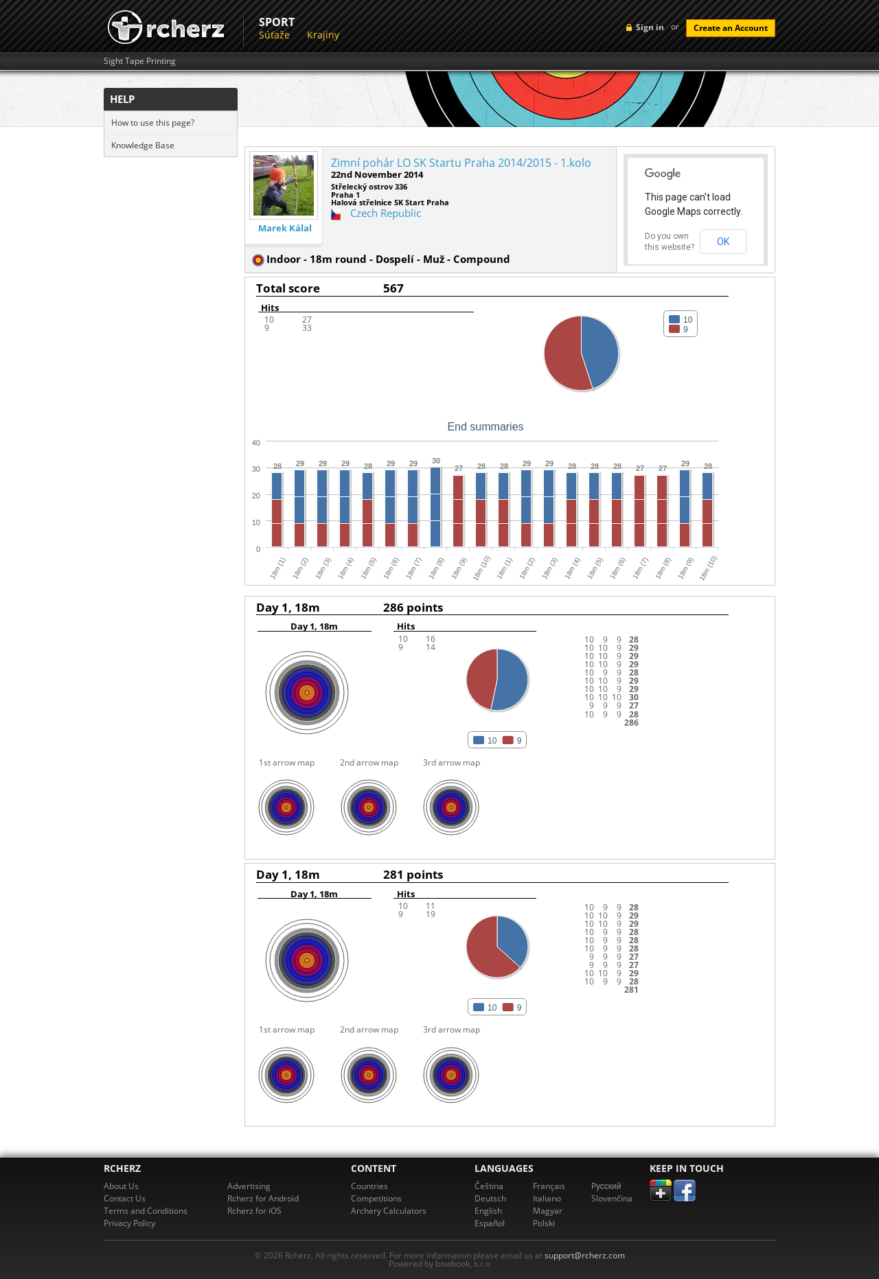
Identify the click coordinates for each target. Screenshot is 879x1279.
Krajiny (323, 34)
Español (490, 1223)
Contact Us (125, 1198)
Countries (369, 1186)
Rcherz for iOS (254, 1211)
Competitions (376, 1198)
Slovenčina (611, 1198)
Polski (544, 1223)
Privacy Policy (129, 1223)
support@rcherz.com (585, 1255)
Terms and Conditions (145, 1211)
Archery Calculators (388, 1211)
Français (549, 1186)
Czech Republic (385, 213)
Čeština (489, 1186)
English (488, 1211)
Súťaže (274, 34)
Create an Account (731, 28)
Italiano (547, 1198)
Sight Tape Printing (140, 61)
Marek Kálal (285, 228)
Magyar (547, 1211)
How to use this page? (152, 122)
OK (723, 241)
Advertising (249, 1186)
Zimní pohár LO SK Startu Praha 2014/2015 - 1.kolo (461, 162)
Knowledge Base (142, 145)
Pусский (606, 1186)
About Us (121, 1186)
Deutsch (490, 1198)
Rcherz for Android (263, 1198)
